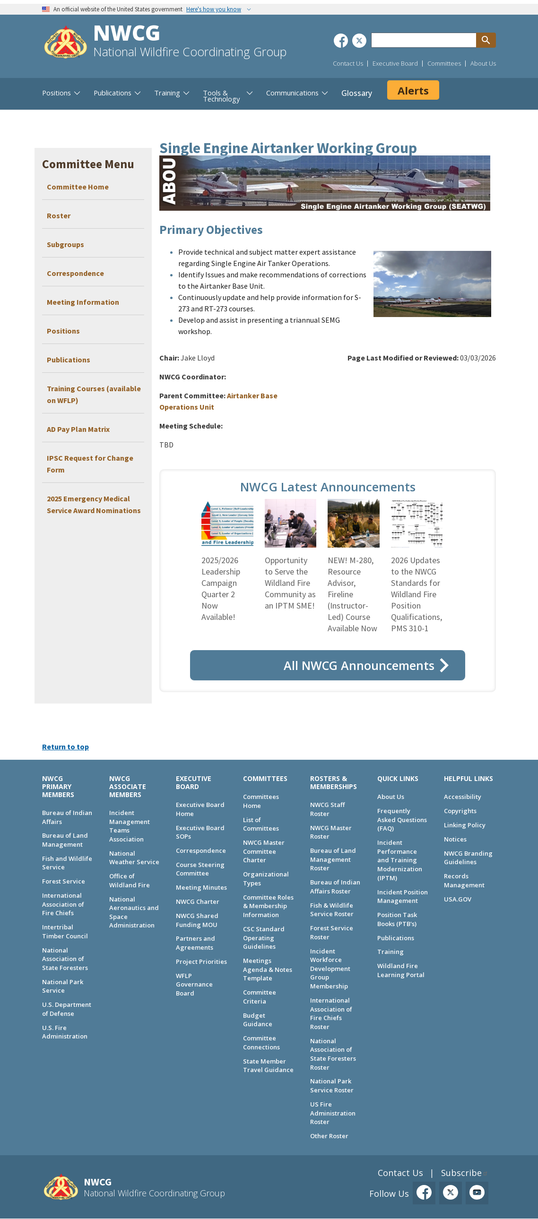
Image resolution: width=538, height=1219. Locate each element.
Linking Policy (465, 825)
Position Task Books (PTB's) (397, 919)
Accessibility (462, 796)
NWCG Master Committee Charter (264, 851)
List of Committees (261, 824)
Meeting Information (83, 302)
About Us (483, 63)
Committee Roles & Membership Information (268, 906)
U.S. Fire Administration (64, 1032)
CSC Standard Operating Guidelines (264, 938)
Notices (455, 839)
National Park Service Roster (332, 1085)
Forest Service (63, 881)
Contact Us (348, 63)
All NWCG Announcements (359, 665)
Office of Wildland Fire (129, 880)
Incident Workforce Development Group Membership (330, 969)
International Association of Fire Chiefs (63, 904)
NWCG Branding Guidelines (468, 858)
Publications (68, 359)
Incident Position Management (402, 896)
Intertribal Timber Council (65, 931)
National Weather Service (134, 858)
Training (390, 951)
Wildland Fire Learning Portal (401, 970)
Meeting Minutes (201, 887)
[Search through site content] (423, 40)
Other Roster (329, 1136)
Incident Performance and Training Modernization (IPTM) (399, 860)
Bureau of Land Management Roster (333, 859)
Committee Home (78, 186)
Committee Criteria (259, 996)
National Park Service (62, 986)
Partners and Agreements (195, 943)
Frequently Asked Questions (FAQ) (402, 820)
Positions (63, 330)
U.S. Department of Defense (66, 1009)
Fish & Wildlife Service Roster (332, 910)
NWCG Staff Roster (327, 809)
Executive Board (395, 63)
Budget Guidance (257, 1020)
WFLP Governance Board (194, 984)
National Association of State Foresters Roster (333, 1054)
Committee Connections (261, 1042)
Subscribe (461, 1172)
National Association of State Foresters (65, 959)
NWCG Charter (197, 901)
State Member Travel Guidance (268, 1065)
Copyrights (460, 811)
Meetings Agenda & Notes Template (267, 969)
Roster (58, 215)
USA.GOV (457, 899)
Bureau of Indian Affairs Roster (335, 886)
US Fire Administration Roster (333, 1113)
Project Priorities (201, 961)
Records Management (464, 880)
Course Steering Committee (200, 869)
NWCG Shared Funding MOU (197, 920)
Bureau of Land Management (65, 840)
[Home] (65, 43)
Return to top (65, 746)
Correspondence (75, 273)
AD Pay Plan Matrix (78, 429)
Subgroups (65, 244)
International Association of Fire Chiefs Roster (331, 1013)
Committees (444, 63)
